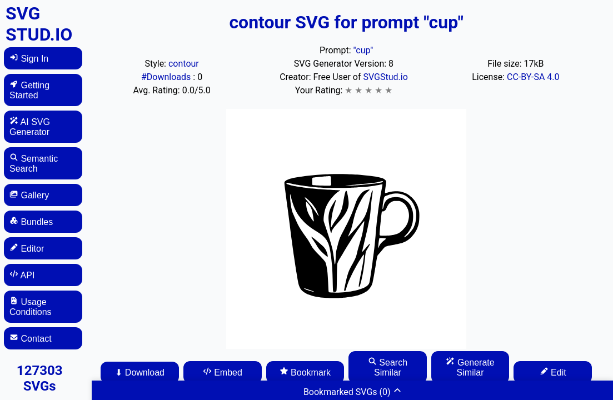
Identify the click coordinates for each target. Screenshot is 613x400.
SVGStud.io (385, 77)
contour (183, 63)
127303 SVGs (40, 378)
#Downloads (167, 77)
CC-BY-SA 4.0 (533, 77)
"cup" (363, 50)
